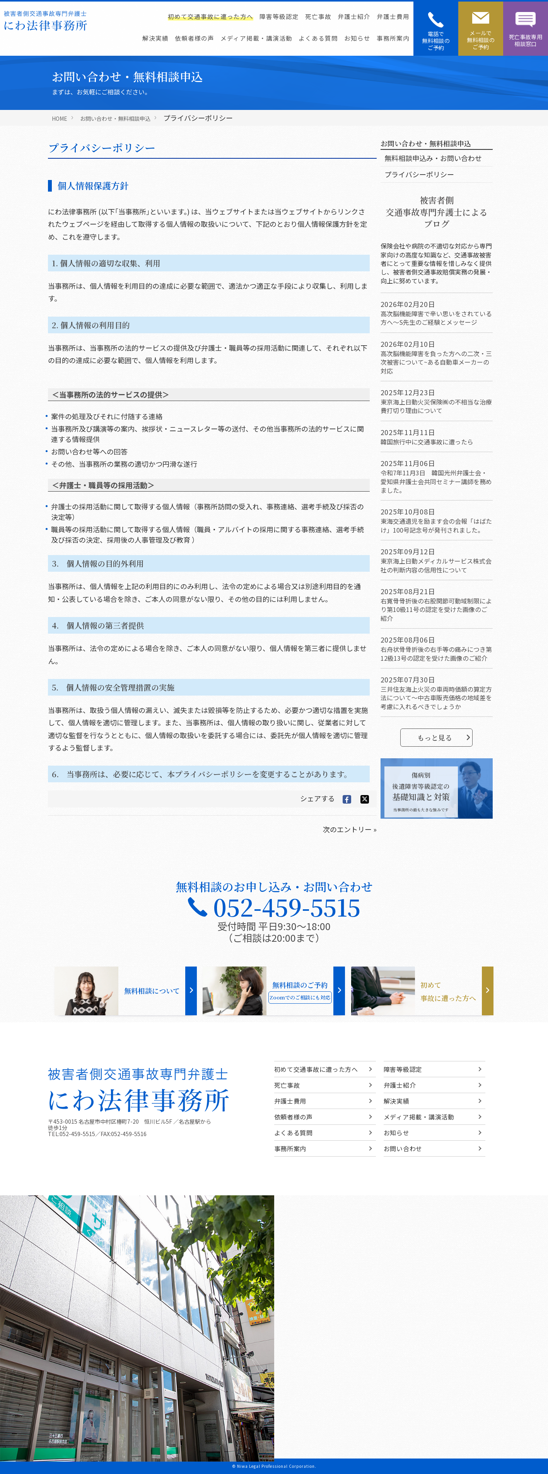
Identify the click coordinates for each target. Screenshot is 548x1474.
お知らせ (357, 38)
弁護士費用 (393, 16)
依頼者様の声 (194, 38)
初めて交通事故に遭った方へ (210, 16)
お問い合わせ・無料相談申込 (115, 118)
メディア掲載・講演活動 (256, 38)
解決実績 (155, 38)
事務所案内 (393, 38)
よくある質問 (318, 38)
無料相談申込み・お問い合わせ (433, 158)
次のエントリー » (350, 829)
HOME (59, 118)
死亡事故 (318, 16)
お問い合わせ (403, 1148)
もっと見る (444, 737)
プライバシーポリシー (419, 174)
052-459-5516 (129, 1134)
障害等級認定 (279, 16)
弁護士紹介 (354, 16)
